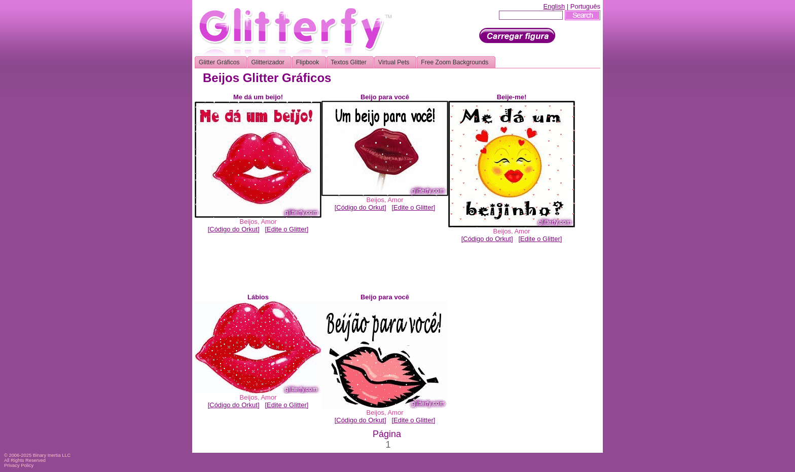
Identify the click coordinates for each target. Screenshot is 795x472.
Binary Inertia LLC (52, 455)
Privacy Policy (18, 465)
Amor (268, 221)
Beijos (249, 221)
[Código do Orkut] (234, 229)
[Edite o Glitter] (286, 229)
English (554, 6)
